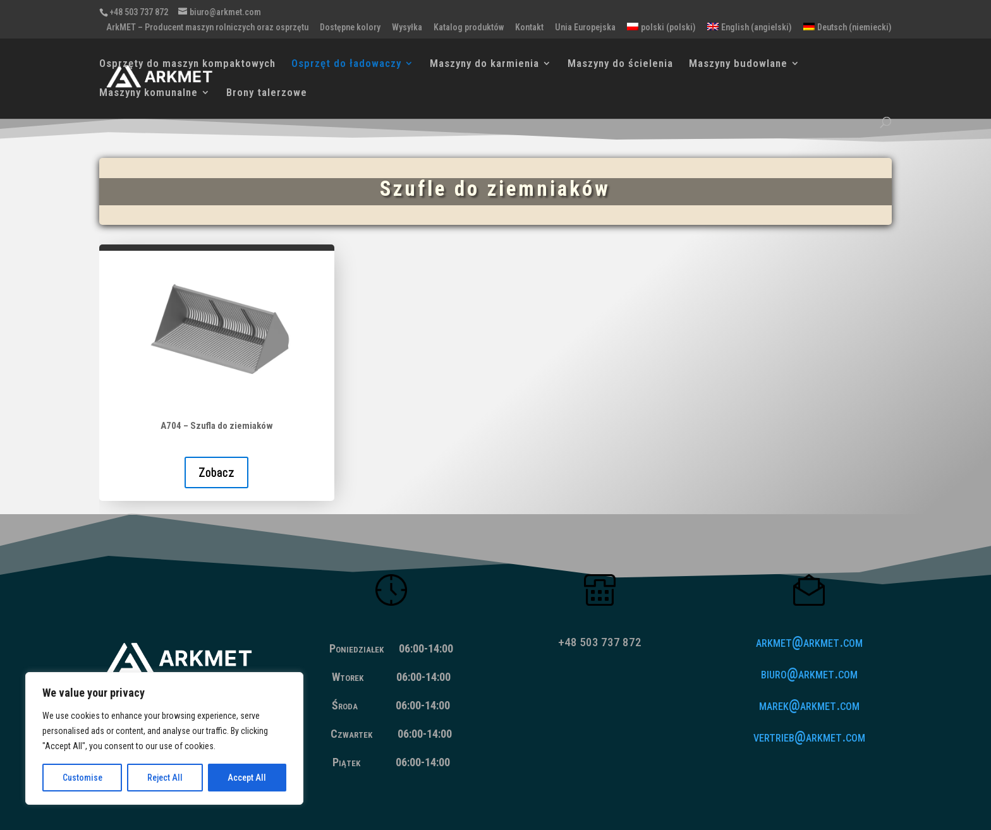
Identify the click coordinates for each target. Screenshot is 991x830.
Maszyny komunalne (148, 93)
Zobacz (216, 472)
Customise (82, 778)
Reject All (165, 778)
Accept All (247, 778)
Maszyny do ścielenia (620, 64)
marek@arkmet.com (809, 705)
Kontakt (529, 27)
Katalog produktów (469, 27)
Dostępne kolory (350, 27)
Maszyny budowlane (738, 64)
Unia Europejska (585, 27)
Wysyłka (407, 27)
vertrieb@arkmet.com (809, 736)
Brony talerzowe (266, 93)
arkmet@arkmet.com (809, 642)
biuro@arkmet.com (809, 673)
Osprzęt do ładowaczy (346, 64)
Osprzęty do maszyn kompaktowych (187, 64)
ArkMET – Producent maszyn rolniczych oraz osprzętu (207, 27)
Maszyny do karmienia (484, 64)
